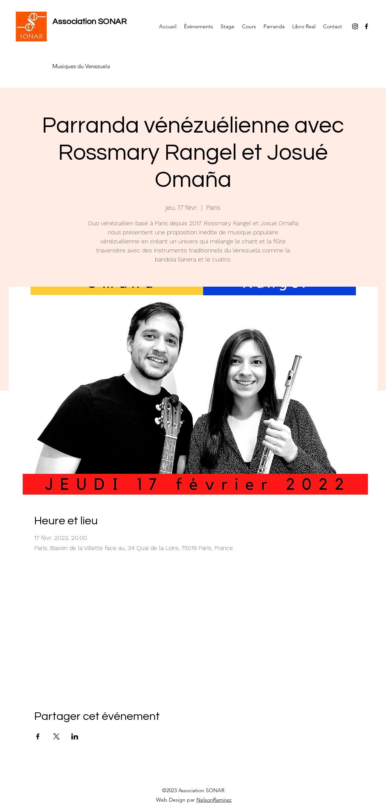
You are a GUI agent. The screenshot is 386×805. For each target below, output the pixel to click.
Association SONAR (89, 21)
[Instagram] (355, 26)
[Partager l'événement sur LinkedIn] (74, 736)
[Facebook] (366, 26)
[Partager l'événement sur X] (56, 736)
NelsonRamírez (213, 799)
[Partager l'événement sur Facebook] (37, 736)
